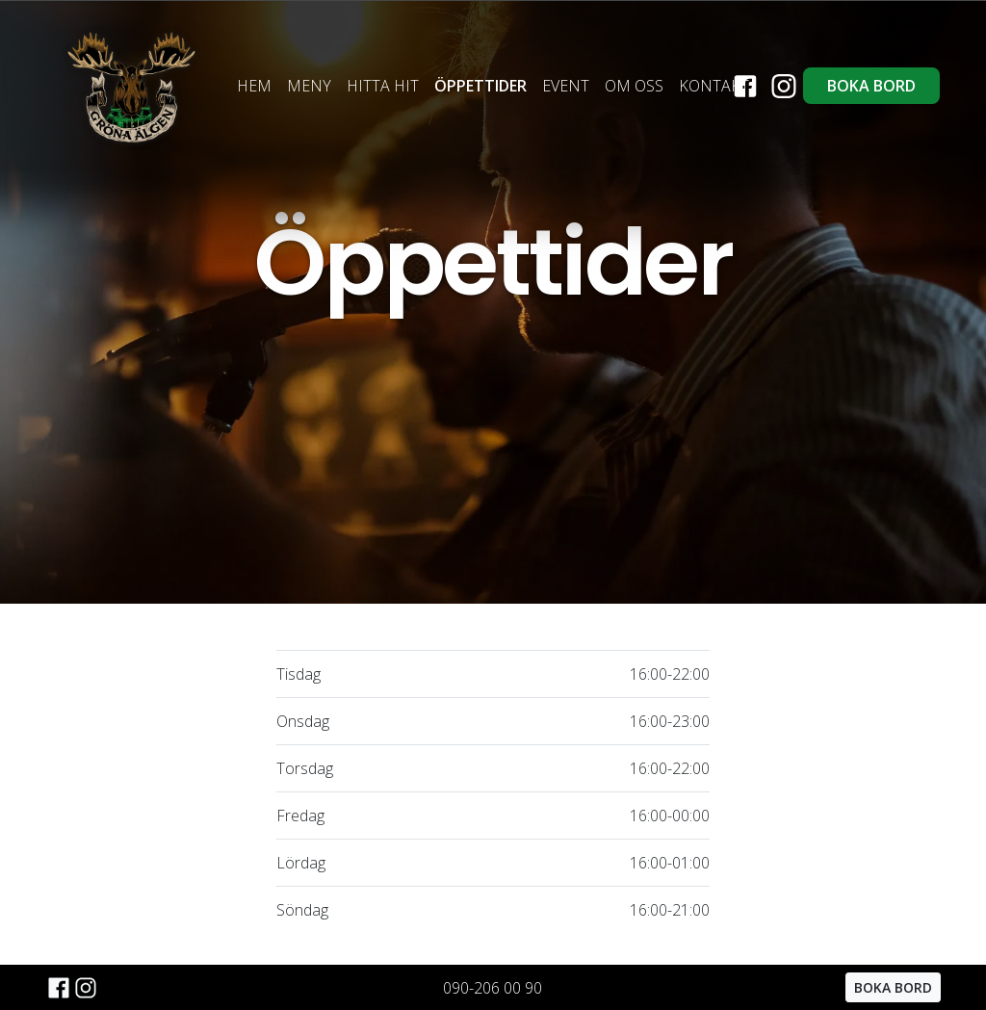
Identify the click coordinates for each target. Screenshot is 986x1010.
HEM (254, 85)
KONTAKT (714, 85)
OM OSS (634, 85)
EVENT (565, 85)
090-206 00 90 (492, 987)
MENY (309, 85)
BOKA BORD (871, 85)
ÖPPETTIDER (480, 85)
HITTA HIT (383, 85)
